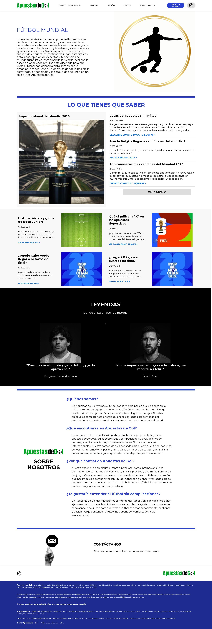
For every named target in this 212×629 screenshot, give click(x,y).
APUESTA (94, 5)
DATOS (127, 5)
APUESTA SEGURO (175, 5)
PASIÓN (111, 5)
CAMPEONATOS (147, 5)
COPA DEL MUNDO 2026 (69, 5)
